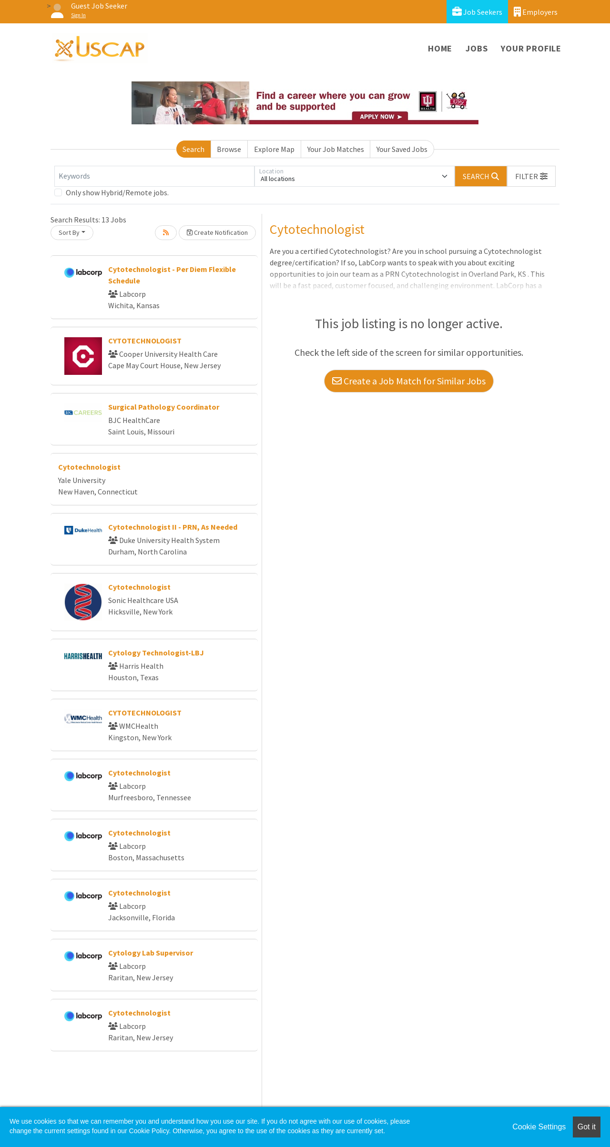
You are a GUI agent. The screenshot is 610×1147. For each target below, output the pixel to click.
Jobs (477, 48)
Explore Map (274, 149)
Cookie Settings (539, 1127)
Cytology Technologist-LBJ (156, 652)
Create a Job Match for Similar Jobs (409, 381)
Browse (229, 149)
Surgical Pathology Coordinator (163, 407)
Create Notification (217, 232)
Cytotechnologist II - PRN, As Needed (172, 527)
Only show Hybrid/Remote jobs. (117, 192)
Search (193, 149)
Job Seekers (477, 12)
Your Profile (531, 48)
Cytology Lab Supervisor (150, 952)
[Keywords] (154, 176)
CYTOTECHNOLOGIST (145, 340)
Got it (587, 1127)
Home (440, 48)
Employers (536, 12)
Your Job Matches (335, 149)
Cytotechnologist (89, 467)
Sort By (69, 232)
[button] (531, 176)
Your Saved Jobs (401, 149)
